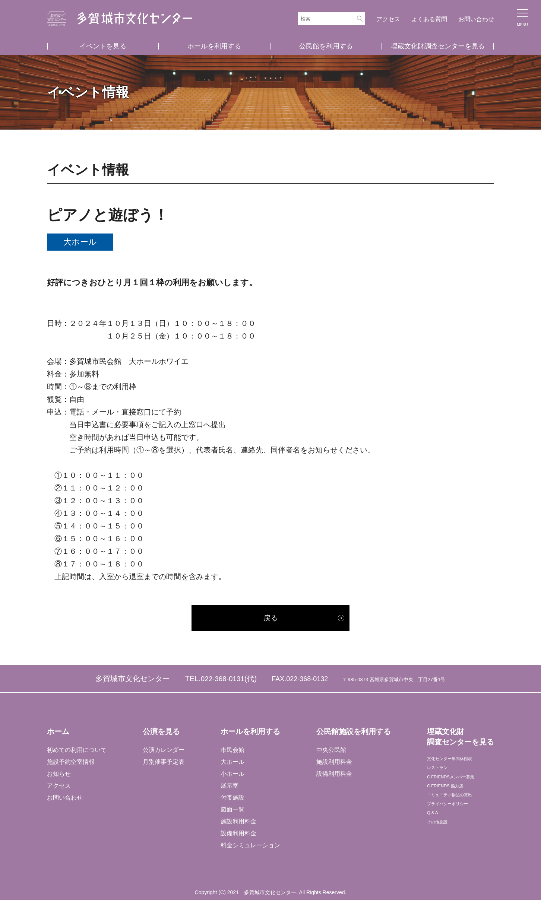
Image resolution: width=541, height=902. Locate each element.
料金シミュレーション (250, 847)
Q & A (434, 833)
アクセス (388, 19)
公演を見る (161, 733)
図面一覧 (232, 811)
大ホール (232, 763)
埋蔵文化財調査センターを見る (438, 46)
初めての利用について (77, 752)
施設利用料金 (238, 823)
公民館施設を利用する (353, 733)
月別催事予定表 (163, 763)
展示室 (229, 787)
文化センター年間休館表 (459, 762)
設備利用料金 (238, 835)
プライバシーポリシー (456, 821)
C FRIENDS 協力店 (452, 797)
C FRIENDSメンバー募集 (460, 785)
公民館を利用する (326, 46)
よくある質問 (429, 19)
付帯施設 (232, 799)
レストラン (441, 774)
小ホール (232, 775)
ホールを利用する (214, 46)
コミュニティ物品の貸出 (459, 809)
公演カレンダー (163, 752)
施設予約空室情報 (71, 763)
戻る (270, 619)
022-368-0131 (222, 680)
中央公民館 (330, 752)
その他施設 (441, 845)
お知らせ (59, 775)
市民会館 (232, 752)
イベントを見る (102, 46)
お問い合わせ (476, 19)
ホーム (58, 733)
